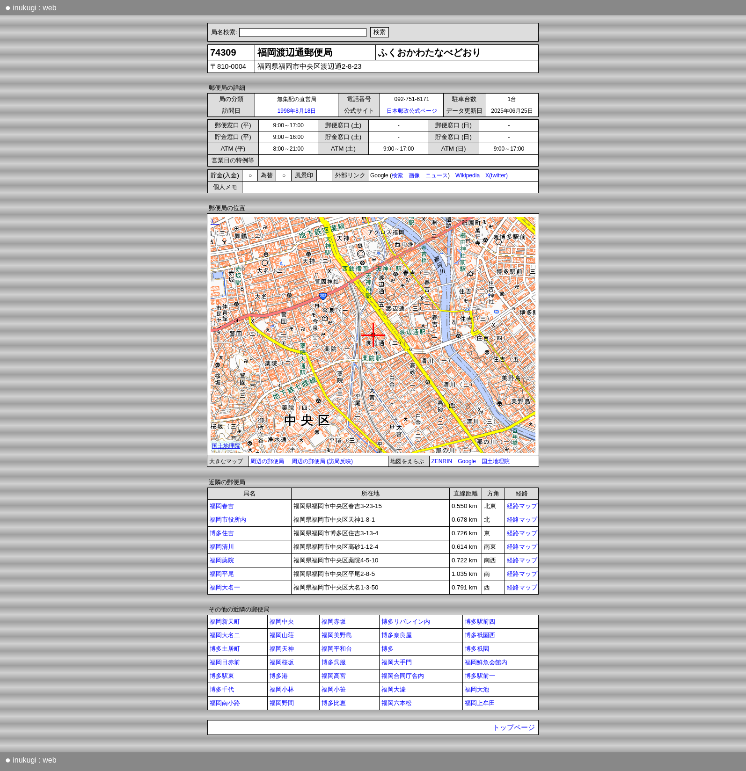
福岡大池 (477, 689)
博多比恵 (334, 702)
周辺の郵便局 (267, 461)
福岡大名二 (225, 635)
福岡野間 (282, 702)
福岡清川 (222, 546)
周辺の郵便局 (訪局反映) (322, 461)
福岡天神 (282, 648)
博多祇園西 (480, 635)
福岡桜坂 (282, 662)
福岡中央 (282, 621)
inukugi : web (31, 7)
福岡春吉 (222, 505)
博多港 (279, 675)
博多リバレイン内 (405, 621)
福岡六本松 (396, 702)
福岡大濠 (393, 689)
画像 (414, 175)
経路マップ (522, 505)
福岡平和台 (337, 648)
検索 (397, 175)
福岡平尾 (222, 573)
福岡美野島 (337, 635)
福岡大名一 (225, 587)
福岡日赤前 (225, 662)
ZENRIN (442, 461)
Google (467, 461)
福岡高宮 (334, 675)
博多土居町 (225, 648)
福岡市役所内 (228, 519)
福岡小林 (282, 689)
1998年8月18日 (297, 111)
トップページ (514, 727)
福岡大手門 (396, 662)
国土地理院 (496, 461)
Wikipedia (467, 175)
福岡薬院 (222, 560)
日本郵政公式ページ (412, 111)
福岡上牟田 (480, 702)
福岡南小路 (225, 702)
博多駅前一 (480, 675)
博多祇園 (477, 648)
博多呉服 (334, 662)
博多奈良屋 (396, 635)
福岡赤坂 (334, 621)
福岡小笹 (334, 689)
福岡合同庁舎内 (402, 675)
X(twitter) (496, 175)
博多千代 (222, 689)
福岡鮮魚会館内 (486, 662)
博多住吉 (222, 533)
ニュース (436, 175)
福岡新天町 (225, 621)
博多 (387, 648)
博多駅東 (222, 675)
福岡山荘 (282, 635)
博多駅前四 (480, 621)
